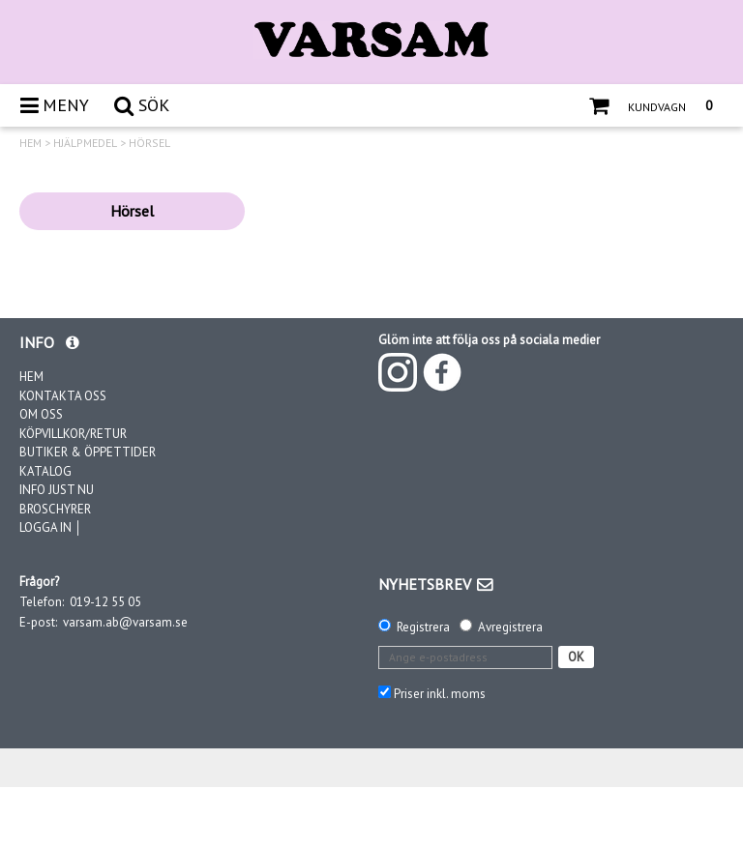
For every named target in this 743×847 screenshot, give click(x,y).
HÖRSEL (149, 143)
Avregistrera (510, 627)
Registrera (423, 627)
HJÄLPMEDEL (85, 143)
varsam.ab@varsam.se (125, 622)
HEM (30, 143)
